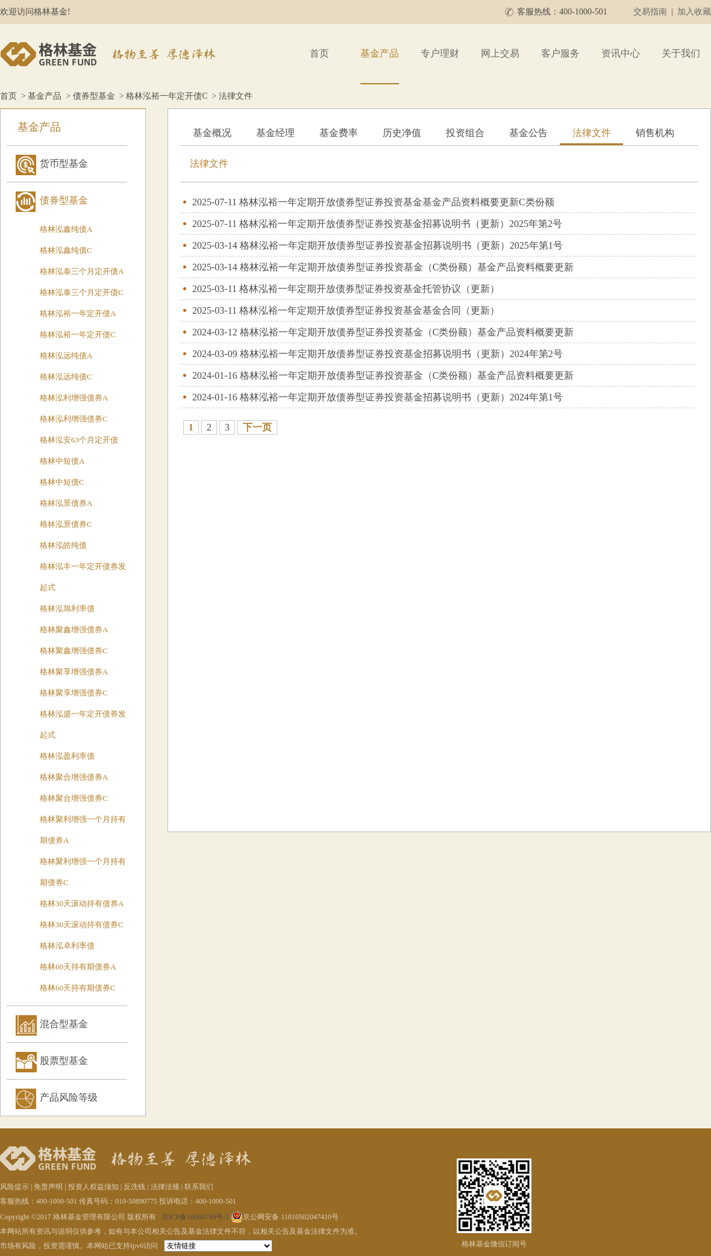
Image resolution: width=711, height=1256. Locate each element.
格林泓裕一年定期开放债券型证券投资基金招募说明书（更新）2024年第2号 (401, 354)
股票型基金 (64, 1060)
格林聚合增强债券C (74, 798)
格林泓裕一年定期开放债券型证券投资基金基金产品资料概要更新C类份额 (396, 202)
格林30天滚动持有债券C (82, 924)
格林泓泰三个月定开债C (82, 292)
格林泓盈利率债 (67, 755)
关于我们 (681, 53)
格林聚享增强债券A (74, 671)
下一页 (257, 427)
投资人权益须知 (93, 1187)
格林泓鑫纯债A (66, 229)
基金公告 (528, 133)
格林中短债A (62, 460)
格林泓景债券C (66, 524)
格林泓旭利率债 (67, 608)
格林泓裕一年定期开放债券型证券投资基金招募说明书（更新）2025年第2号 (400, 224)
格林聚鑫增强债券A (74, 629)
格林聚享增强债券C (74, 692)
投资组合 (465, 133)
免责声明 (48, 1187)
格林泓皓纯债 (63, 545)
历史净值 (402, 133)
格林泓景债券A (66, 503)
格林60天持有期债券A (78, 966)
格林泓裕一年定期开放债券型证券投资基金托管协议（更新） (369, 289)
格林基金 (109, 54)
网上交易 (500, 53)
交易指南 (650, 11)
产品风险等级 (69, 1097)
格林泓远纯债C (66, 376)
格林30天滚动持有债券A (82, 903)
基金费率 (338, 133)
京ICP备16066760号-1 (195, 1217)
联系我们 (198, 1187)
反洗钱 (134, 1187)
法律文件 (591, 133)
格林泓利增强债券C (74, 418)
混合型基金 (64, 1024)
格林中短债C (62, 482)
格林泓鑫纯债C (66, 250)
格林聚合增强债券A (74, 777)
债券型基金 (94, 96)
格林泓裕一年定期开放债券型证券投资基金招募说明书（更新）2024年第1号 (401, 397)
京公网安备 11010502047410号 (285, 1217)
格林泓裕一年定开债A (78, 313)
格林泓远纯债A (66, 355)
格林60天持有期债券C (78, 987)
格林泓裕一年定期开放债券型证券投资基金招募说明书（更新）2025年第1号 (401, 245)
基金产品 (379, 53)
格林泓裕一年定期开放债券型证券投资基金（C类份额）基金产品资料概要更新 (407, 267)
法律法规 (165, 1187)
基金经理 (275, 133)
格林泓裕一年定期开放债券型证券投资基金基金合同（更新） (369, 310)
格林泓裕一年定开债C (166, 96)
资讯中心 (620, 53)
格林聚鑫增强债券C (74, 650)
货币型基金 (64, 163)
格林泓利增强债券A (74, 397)
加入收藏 (694, 11)
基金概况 (212, 133)
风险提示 (14, 1187)
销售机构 (655, 133)
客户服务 (560, 53)
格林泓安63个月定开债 (79, 439)
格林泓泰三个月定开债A (82, 271)
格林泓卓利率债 (67, 945)
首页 (319, 53)
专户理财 (440, 53)
